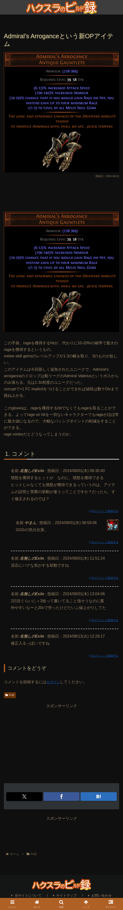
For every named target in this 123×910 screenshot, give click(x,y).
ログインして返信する (101, 511)
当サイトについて (26, 895)
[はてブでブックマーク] (98, 796)
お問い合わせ (100, 895)
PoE (9, 695)
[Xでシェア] (24, 796)
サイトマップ (65, 895)
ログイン (54, 682)
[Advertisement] (61, 193)
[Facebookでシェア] (61, 796)
